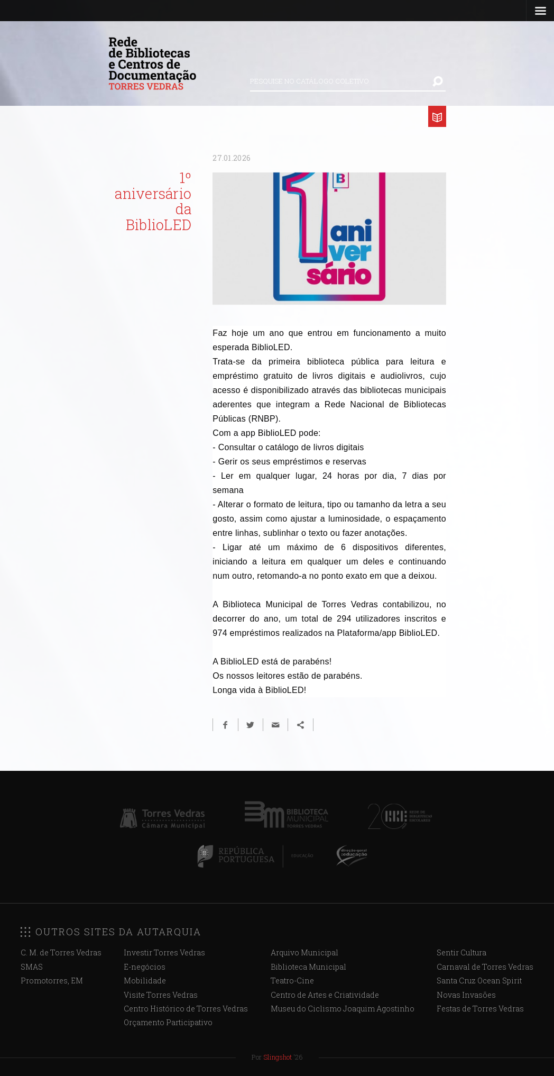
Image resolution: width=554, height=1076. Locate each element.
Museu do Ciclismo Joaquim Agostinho (342, 1009)
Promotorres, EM (52, 980)
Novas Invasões (466, 995)
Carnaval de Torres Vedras (485, 967)
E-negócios (144, 967)
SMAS (32, 967)
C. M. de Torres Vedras (61, 952)
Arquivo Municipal (304, 952)
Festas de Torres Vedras (480, 1009)
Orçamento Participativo (168, 1022)
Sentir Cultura (461, 952)
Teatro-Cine (292, 980)
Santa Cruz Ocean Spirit (479, 980)
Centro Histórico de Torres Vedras (186, 1009)
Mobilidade (145, 980)
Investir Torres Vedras (164, 952)
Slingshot (277, 1057)
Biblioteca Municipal (308, 967)
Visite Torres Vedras (161, 995)
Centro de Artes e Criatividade (325, 995)
